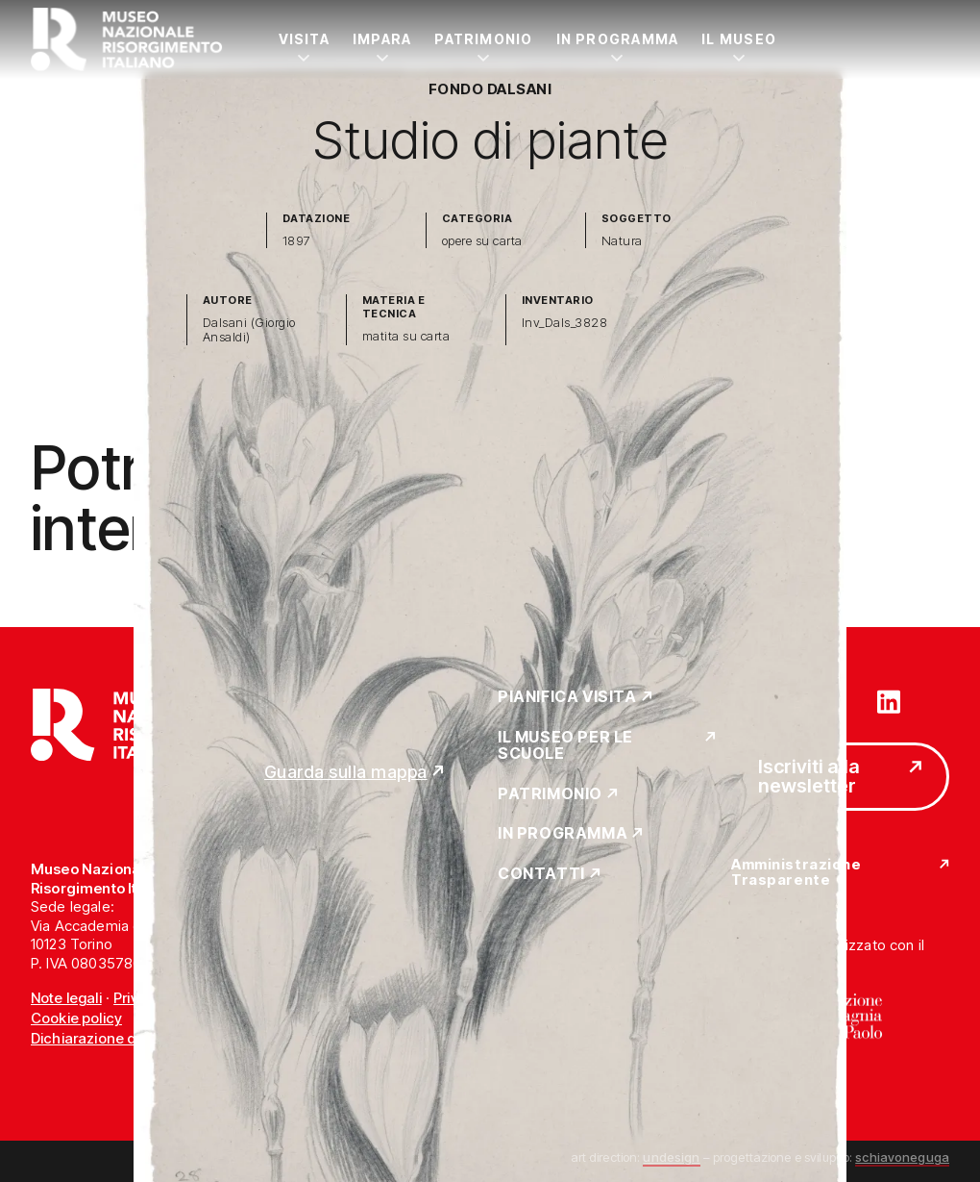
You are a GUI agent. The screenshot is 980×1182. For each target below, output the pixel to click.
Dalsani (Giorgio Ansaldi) (249, 330)
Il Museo (738, 39)
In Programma (617, 39)
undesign (671, 1157)
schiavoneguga (902, 1157)
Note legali (66, 998)
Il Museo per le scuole (565, 746)
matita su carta (406, 336)
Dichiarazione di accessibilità (129, 1038)
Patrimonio (483, 39)
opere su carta (482, 241)
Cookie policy (76, 1018)
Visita (304, 39)
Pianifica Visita (567, 697)
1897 (296, 241)
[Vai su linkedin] (888, 700)
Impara (382, 39)
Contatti (541, 874)
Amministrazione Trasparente (796, 873)
